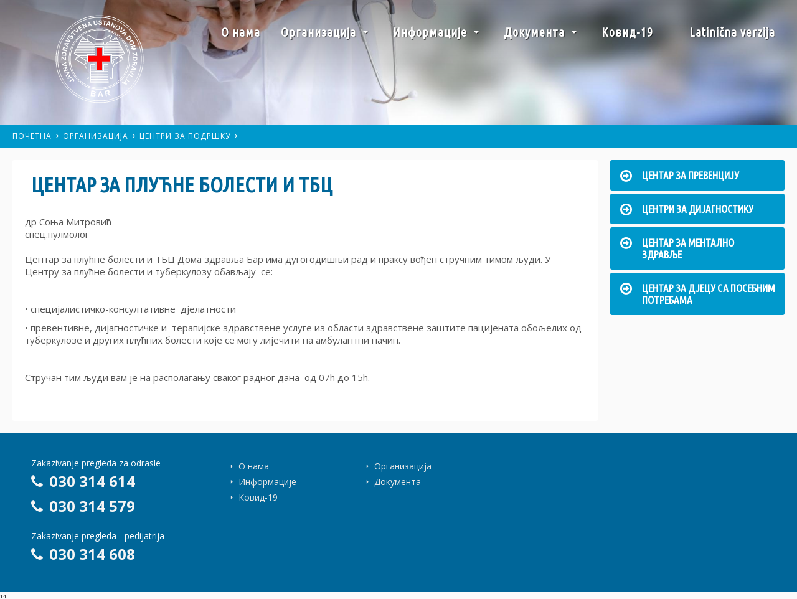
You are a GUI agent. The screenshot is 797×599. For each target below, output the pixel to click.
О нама (240, 32)
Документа (542, 32)
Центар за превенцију (679, 175)
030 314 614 (83, 481)
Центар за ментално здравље (677, 248)
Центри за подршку (184, 136)
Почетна (32, 136)
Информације (438, 32)
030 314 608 (83, 554)
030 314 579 (83, 506)
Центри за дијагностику (686, 209)
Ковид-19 (627, 32)
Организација (326, 32)
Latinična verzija (732, 32)
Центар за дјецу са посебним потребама (697, 294)
